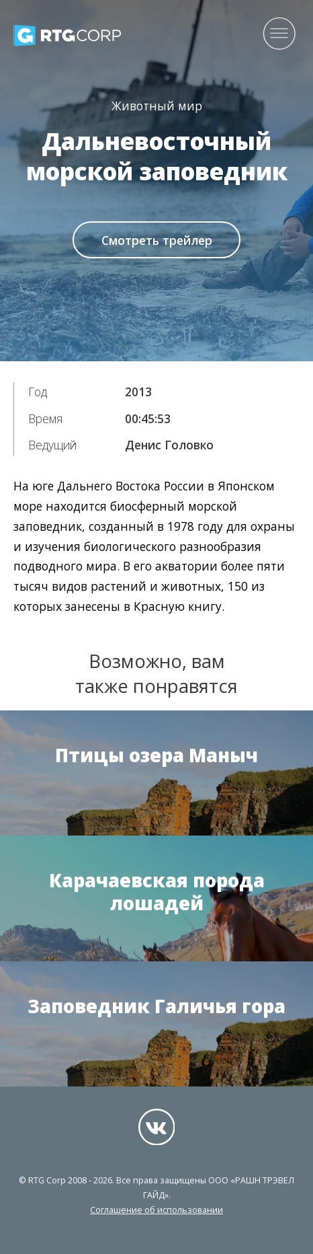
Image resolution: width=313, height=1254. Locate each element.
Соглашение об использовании (156, 1210)
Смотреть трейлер (156, 240)
